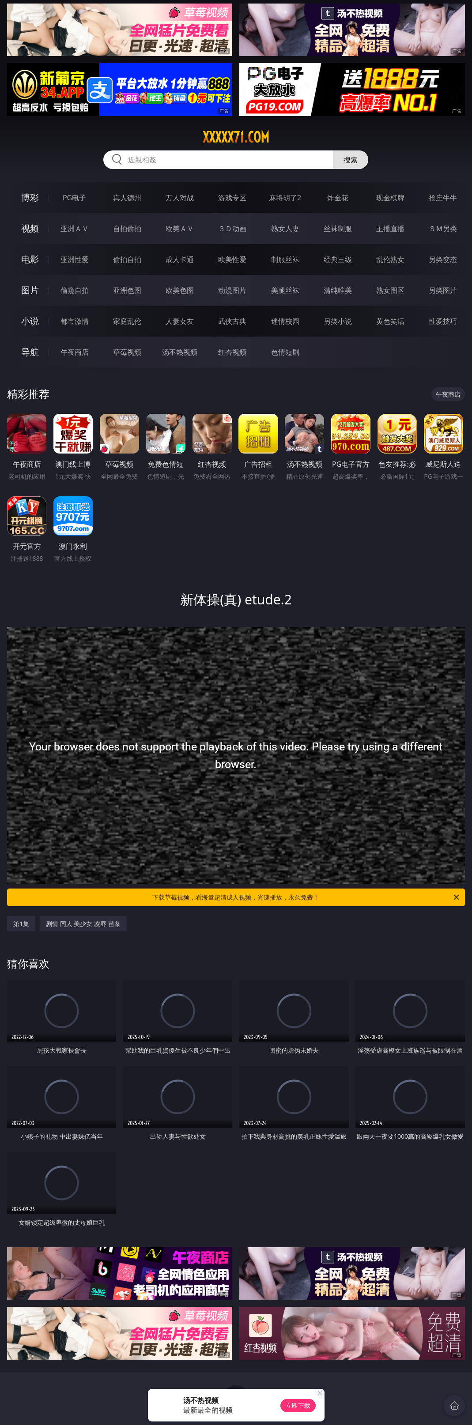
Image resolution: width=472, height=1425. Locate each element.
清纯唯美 (338, 290)
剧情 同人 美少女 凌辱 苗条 (83, 923)
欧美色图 (180, 290)
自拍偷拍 (127, 228)
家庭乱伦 (127, 321)
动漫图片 (232, 290)
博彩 (30, 197)
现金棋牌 (390, 197)
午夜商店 (74, 352)
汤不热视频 (179, 352)
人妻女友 (180, 321)
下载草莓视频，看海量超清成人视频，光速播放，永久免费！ (306, 897)
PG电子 (74, 197)
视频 (30, 228)
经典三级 (338, 259)
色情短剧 (285, 352)
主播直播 (390, 228)
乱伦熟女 (390, 259)
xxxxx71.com (236, 137)
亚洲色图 (127, 290)
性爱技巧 (443, 321)
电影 (30, 259)
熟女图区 (390, 290)
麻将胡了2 (285, 197)
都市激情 (74, 321)
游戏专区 (232, 197)
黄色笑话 (390, 321)
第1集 (21, 923)
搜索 (351, 160)
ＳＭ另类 (443, 228)
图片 (30, 290)
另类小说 (338, 321)
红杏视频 (232, 352)
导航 (30, 352)
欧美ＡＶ (180, 228)
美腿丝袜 (285, 290)
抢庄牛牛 (443, 197)
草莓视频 (127, 352)
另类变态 (443, 259)
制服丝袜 (285, 259)
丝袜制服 (338, 228)
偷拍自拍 (127, 259)
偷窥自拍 (74, 290)
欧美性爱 (232, 259)
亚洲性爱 (74, 259)
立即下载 (298, 1405)
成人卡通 (180, 259)
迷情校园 (285, 321)
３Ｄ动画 (232, 228)
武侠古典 (232, 321)
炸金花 (337, 197)
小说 (30, 321)
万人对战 (180, 197)
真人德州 (127, 197)
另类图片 (443, 290)
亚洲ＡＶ (74, 228)
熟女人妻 (285, 228)
